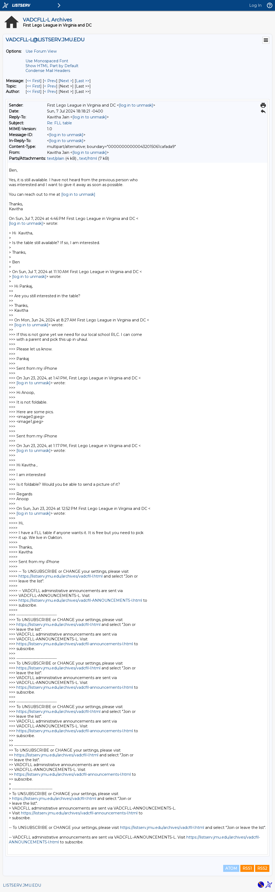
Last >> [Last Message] (82, 80)
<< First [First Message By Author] (33, 91)
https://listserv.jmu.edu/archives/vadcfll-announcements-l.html (74, 643)
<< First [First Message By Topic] (33, 86)
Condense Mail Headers (48, 70)
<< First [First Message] (33, 80)
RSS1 (247, 868)
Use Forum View (41, 51)
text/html (88, 158)
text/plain (55, 158)
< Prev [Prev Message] (50, 80)
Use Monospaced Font (47, 61)
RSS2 (262, 868)
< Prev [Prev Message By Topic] (50, 86)
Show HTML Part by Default (52, 65)
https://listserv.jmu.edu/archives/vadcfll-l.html (61, 576)
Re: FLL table (59, 123)
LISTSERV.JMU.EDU (22, 885)
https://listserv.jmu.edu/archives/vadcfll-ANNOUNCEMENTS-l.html (80, 600)
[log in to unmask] (136, 105)
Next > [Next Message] (66, 80)
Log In (255, 5)
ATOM (231, 868)
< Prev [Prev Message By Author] (50, 91)
